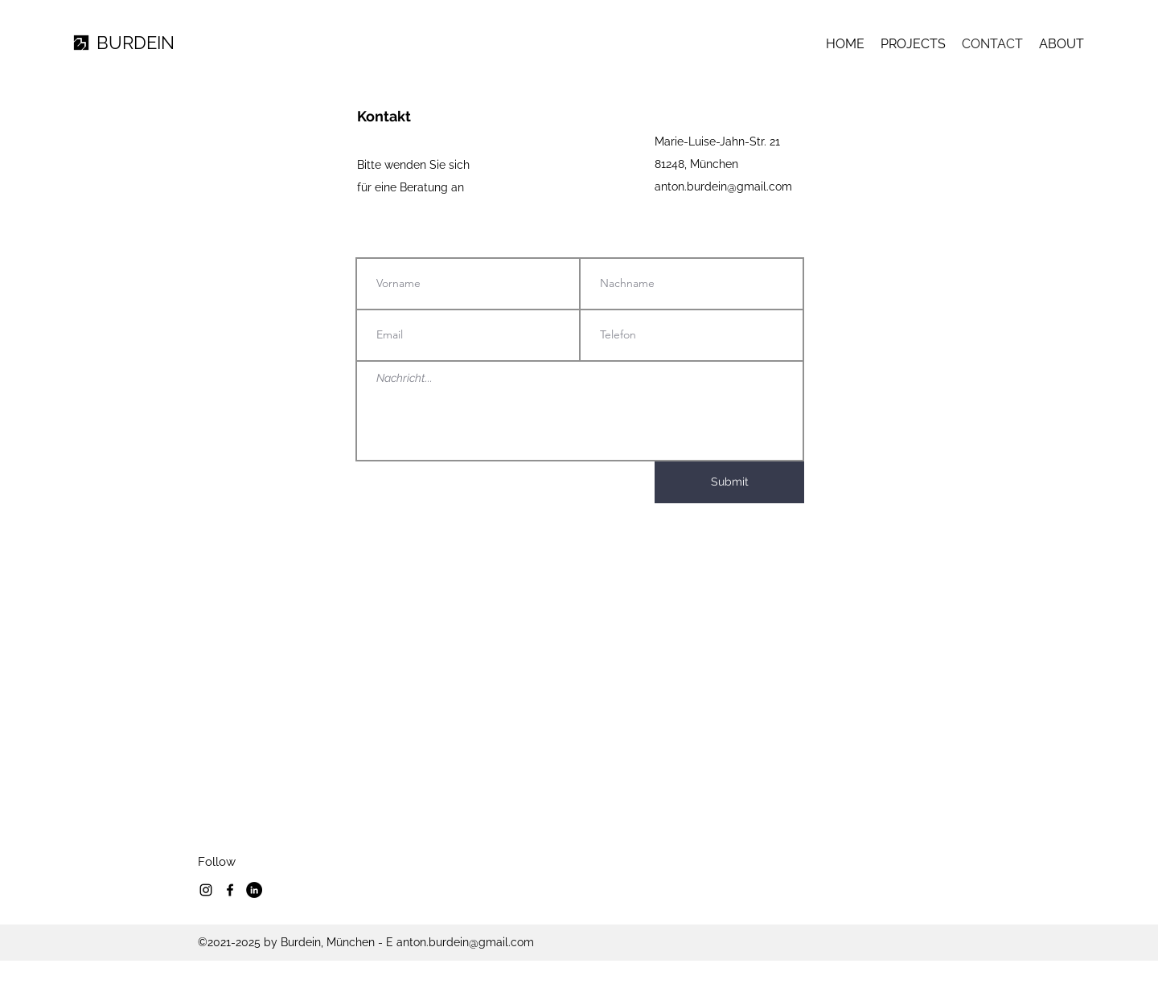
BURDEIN (135, 42)
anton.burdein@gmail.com (723, 186)
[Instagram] (206, 890)
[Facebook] (230, 890)
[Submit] (729, 482)
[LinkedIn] (254, 890)
